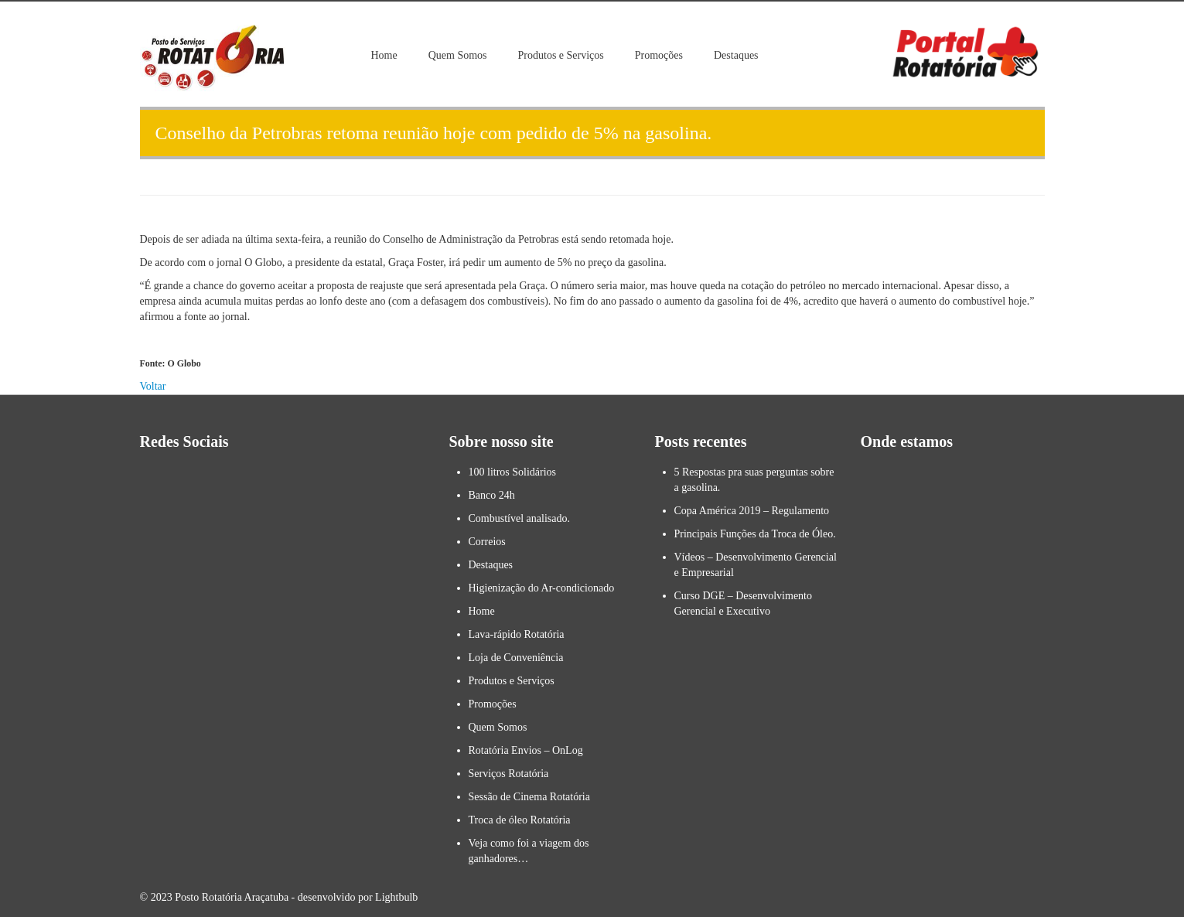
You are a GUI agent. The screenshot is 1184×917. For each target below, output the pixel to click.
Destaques (736, 55)
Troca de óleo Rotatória (520, 820)
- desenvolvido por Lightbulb (353, 897)
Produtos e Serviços (561, 55)
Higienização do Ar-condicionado (542, 588)
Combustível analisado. (519, 518)
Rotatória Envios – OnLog (526, 750)
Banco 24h (492, 495)
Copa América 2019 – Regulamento (752, 510)
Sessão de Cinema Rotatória (529, 797)
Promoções (659, 55)
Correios (487, 541)
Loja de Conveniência (516, 657)
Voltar (153, 386)
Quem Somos (457, 55)
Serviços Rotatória (509, 773)
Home (384, 55)
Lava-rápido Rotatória (517, 634)
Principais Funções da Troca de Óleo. (755, 534)
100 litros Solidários (513, 472)
